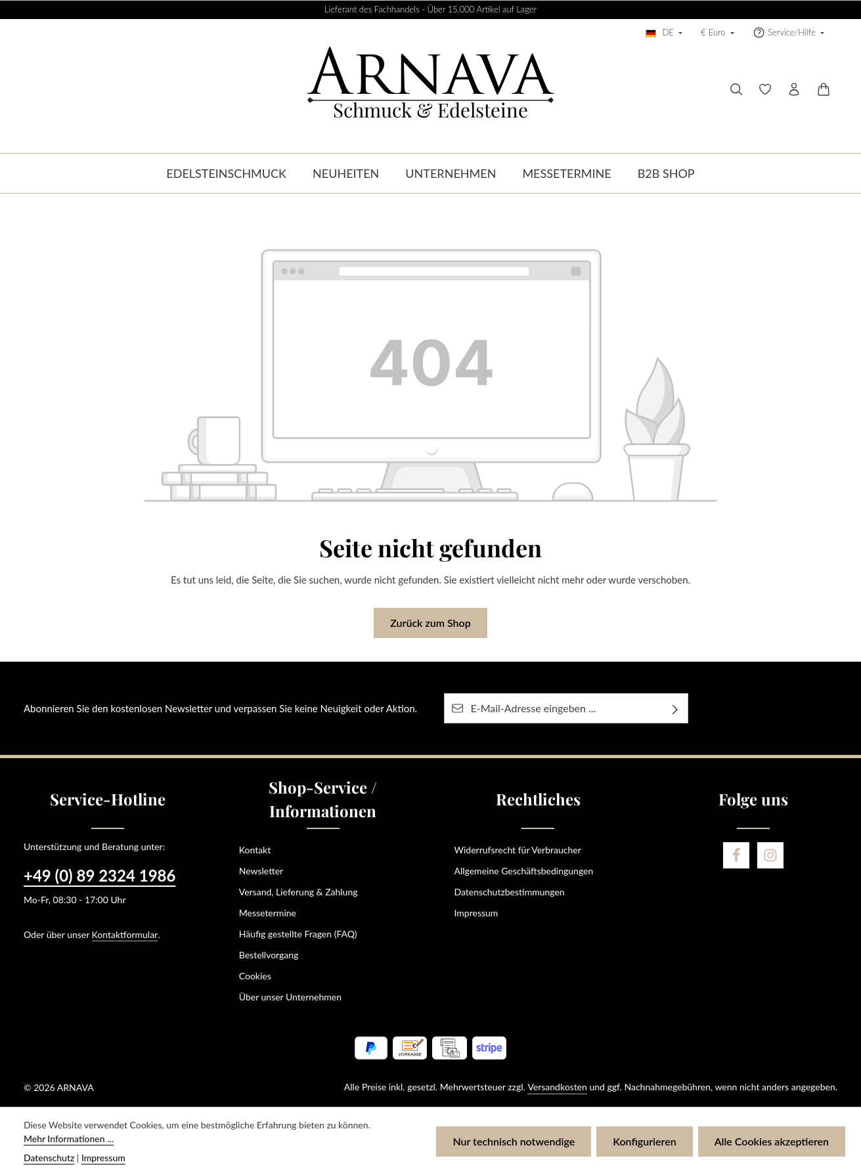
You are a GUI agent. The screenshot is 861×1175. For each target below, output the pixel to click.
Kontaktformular (125, 934)
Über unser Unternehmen (290, 996)
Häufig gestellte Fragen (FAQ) (298, 933)
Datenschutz (49, 1157)
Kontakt (255, 849)
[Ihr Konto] (794, 89)
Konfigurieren (644, 1141)
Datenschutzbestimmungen (509, 891)
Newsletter (261, 870)
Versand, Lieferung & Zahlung (298, 891)
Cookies (255, 975)
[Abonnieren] (675, 708)
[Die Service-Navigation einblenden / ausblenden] (788, 33)
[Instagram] (770, 855)
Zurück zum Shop (430, 622)
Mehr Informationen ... (69, 1138)
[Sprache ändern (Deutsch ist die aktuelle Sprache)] (664, 33)
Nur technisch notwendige (514, 1141)
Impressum (476, 912)
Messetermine (267, 912)
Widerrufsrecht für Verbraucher (517, 849)
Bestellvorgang (269, 954)
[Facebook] (736, 855)
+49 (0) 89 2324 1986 (99, 875)
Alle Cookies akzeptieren (772, 1141)
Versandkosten (556, 1086)
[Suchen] (736, 89)
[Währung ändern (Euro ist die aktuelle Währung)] (717, 33)
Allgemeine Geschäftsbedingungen (524, 870)
